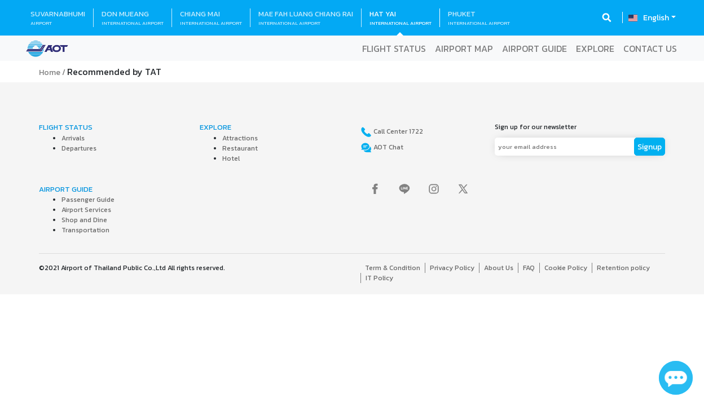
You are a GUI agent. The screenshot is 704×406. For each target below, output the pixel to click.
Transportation (85, 230)
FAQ (529, 268)
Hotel (231, 158)
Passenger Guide (88, 200)
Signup (649, 147)
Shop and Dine (84, 220)
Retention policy (623, 268)
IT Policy (379, 278)
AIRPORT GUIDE (534, 48)
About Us (498, 268)
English (656, 18)
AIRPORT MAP (464, 48)
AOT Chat (387, 147)
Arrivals (73, 138)
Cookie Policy (565, 268)
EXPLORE (595, 48)
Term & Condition (392, 268)
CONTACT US (650, 48)
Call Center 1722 (397, 131)
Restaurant (240, 148)
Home (49, 72)
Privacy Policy (452, 268)
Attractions (240, 138)
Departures (78, 148)
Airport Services (86, 210)
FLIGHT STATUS (394, 48)
